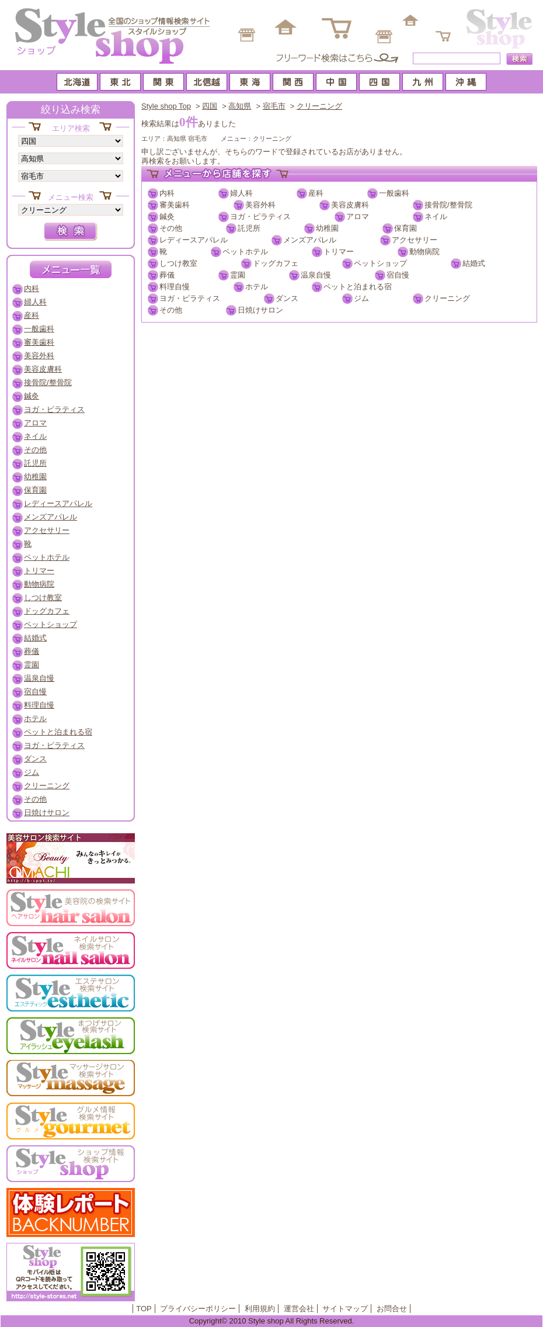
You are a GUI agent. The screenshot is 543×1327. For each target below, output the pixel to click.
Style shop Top (166, 106)
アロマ (357, 216)
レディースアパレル (193, 239)
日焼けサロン (260, 310)
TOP (144, 1308)
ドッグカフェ (275, 263)
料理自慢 (174, 286)
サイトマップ (345, 1308)
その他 (170, 228)
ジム (361, 298)
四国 (209, 106)
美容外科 (260, 204)
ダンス (287, 298)
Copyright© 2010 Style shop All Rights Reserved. (271, 1320)
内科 (167, 193)
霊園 (237, 275)
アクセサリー (414, 239)
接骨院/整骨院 (448, 204)
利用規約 (260, 1308)
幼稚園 (327, 228)
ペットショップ (380, 263)
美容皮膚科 (350, 204)
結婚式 (473, 263)
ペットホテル (245, 251)
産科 (315, 193)
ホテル (256, 286)
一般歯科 (394, 193)
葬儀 (167, 275)
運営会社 (299, 1308)
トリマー (338, 251)
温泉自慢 (316, 275)
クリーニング (319, 106)
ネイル (435, 216)
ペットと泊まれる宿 (357, 286)
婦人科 (241, 193)
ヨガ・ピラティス (260, 216)
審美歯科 (174, 204)
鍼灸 (167, 216)
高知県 (239, 106)
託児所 (249, 228)
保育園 (405, 228)
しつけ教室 (178, 263)
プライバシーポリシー (198, 1308)
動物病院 (424, 251)
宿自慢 (398, 275)
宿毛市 (274, 106)
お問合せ (392, 1308)
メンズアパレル (309, 239)
